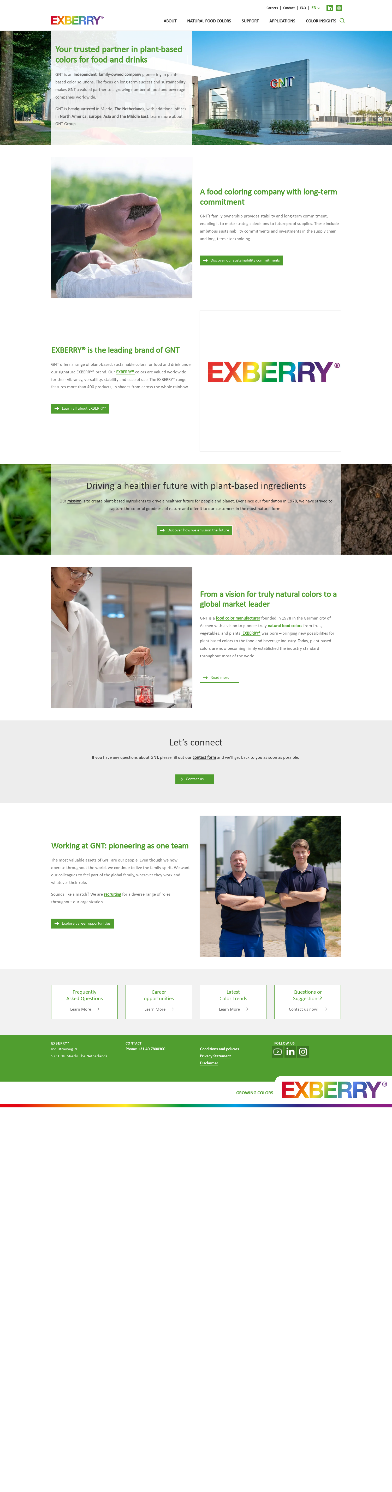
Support (250, 21)
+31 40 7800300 (151, 1049)
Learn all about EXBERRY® (80, 409)
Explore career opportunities (82, 923)
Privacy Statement (215, 1056)
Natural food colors (209, 21)
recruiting (112, 894)
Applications (282, 21)
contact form (204, 757)
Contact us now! (304, 1009)
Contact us (191, 779)
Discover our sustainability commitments (241, 260)
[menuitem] (316, 8)
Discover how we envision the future (194, 530)
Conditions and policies (219, 1049)
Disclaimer (209, 1063)
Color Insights (321, 21)
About (170, 21)
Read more (216, 678)
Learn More (80, 1009)
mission (74, 501)
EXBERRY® (250, 633)
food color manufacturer (238, 618)
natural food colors (285, 626)
